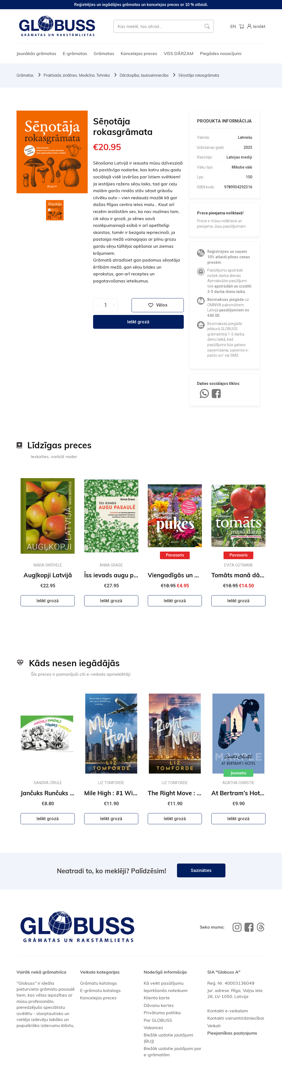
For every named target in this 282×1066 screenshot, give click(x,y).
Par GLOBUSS (158, 1020)
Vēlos (158, 305)
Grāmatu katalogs (98, 983)
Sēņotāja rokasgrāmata (198, 75)
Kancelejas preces (139, 53)
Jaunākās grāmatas (36, 53)
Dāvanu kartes (159, 1005)
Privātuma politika (162, 1012)
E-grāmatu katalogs (100, 990)
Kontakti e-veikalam (227, 1010)
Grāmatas (104, 53)
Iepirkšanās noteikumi (166, 990)
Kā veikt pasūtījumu (163, 983)
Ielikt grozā (138, 321)
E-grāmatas (75, 53)
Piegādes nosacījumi (220, 53)
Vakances (153, 1027)
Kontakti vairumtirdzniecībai (235, 1018)
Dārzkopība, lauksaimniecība (144, 75)
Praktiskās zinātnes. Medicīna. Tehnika (77, 75)
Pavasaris (175, 555)
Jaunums (238, 773)
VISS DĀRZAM (179, 53)
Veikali (214, 1025)
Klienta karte (157, 997)
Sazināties (201, 870)
